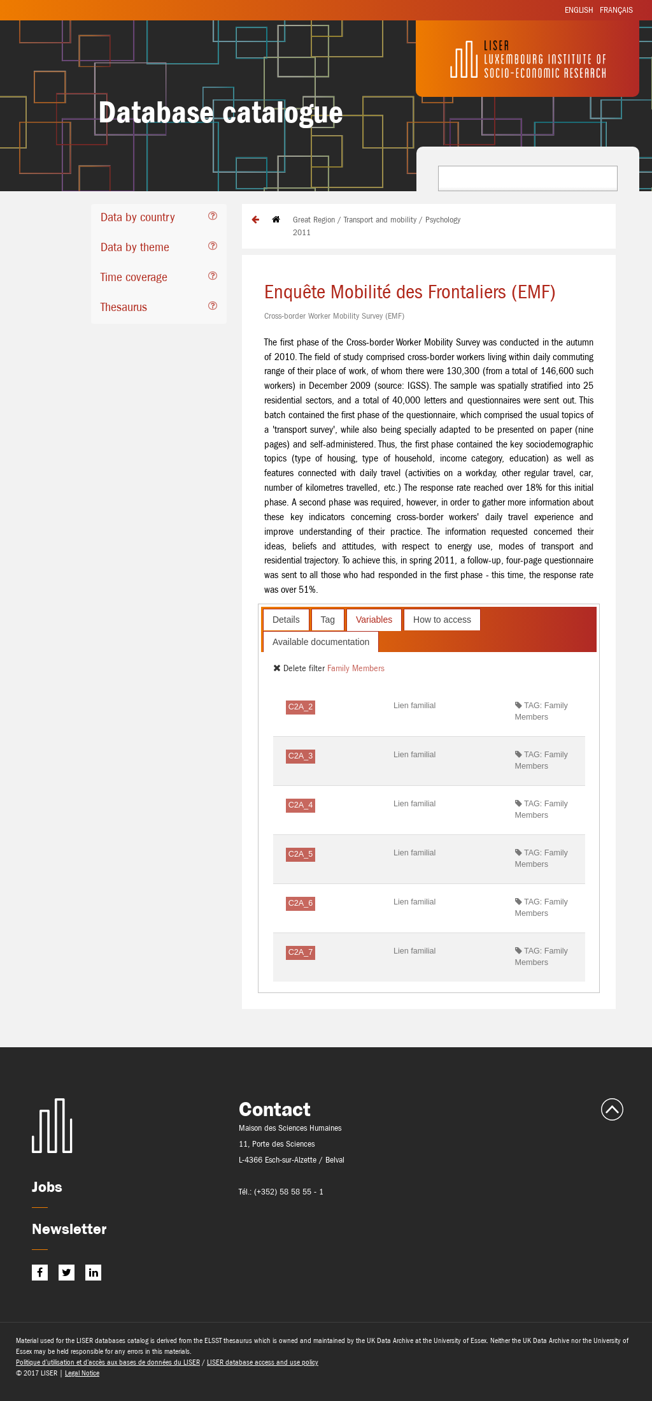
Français (616, 9)
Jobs (47, 1186)
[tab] (159, 219)
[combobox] (528, 178)
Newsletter (69, 1228)
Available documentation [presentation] (321, 642)
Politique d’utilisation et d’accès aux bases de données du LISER (108, 1362)
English (579, 9)
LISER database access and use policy (262, 1362)
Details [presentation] (286, 619)
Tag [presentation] (328, 619)
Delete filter (300, 668)
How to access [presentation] (442, 619)
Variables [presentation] (374, 619)
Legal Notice (82, 1372)
